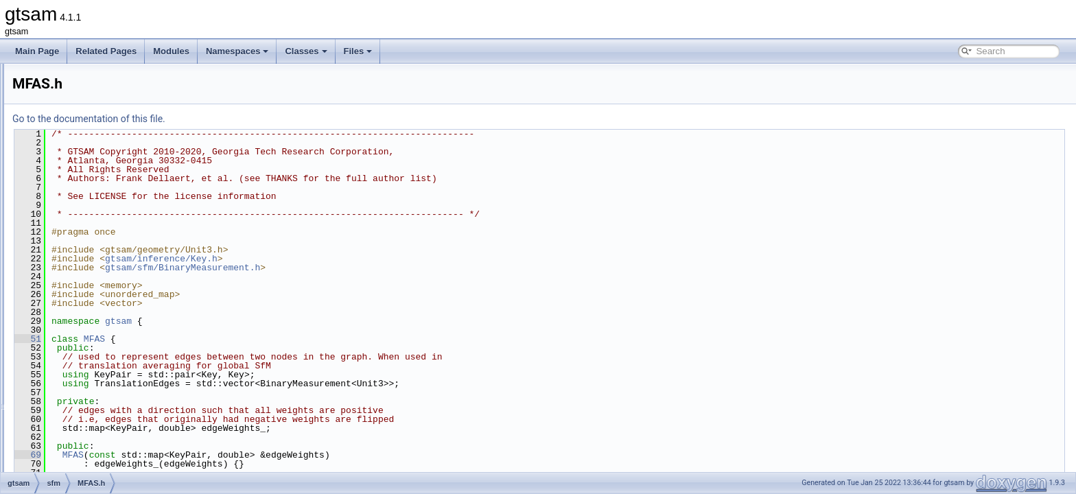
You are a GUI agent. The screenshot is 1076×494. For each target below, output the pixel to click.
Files (358, 51)
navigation (75, 184)
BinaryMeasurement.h (107, 244)
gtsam (56, 78)
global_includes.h (88, 425)
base (65, 93)
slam (64, 395)
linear (66, 169)
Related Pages (106, 51)
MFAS (266, 339)
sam (64, 214)
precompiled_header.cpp (101, 440)
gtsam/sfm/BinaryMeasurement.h (354, 267)
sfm (62, 229)
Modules (171, 51)
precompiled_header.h (97, 455)
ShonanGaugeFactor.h (108, 335)
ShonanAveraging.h (103, 304)
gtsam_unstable (74, 470)
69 (199, 455)
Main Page (37, 51)
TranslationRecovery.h (108, 380)
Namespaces (237, 51)
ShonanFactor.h (96, 320)
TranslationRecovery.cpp (112, 365)
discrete (70, 123)
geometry (73, 138)
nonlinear (73, 199)
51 (199, 339)
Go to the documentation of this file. (260, 118)
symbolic (72, 410)
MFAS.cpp (86, 259)
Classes (306, 51)
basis (65, 108)
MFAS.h (82, 274)
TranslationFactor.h (102, 350)
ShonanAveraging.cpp (107, 289)
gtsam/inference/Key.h (333, 258)
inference (73, 153)
